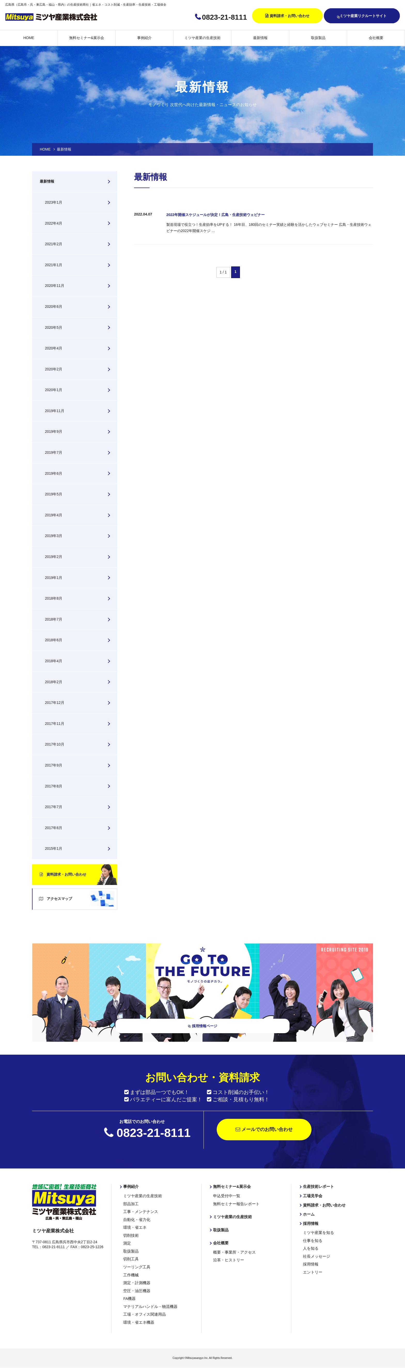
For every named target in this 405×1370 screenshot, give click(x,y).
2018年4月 (53, 661)
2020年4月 (53, 348)
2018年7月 (53, 619)
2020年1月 (53, 390)
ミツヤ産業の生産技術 (202, 38)
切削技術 (130, 1235)
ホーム (308, 1215)
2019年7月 (53, 452)
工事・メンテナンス (139, 1212)
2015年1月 (53, 848)
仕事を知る (312, 1241)
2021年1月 (53, 265)
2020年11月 (54, 286)
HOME (28, 38)
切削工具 (130, 1258)
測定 (126, 1243)
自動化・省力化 (136, 1220)
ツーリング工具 (136, 1266)
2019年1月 (53, 578)
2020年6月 (53, 306)
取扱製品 (318, 38)
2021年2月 (53, 244)
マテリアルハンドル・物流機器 (148, 1304)
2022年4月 (53, 223)
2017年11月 (54, 723)
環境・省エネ (134, 1228)
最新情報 (260, 38)
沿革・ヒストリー (227, 1260)
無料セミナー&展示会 (86, 38)
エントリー (312, 1271)
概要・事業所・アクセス (233, 1252)
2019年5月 (53, 494)
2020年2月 (53, 369)
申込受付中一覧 (225, 1197)
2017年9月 (53, 765)
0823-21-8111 (224, 17)
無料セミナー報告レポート (234, 1205)
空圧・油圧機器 (136, 1289)
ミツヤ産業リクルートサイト (362, 16)
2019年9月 (53, 431)
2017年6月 (53, 828)
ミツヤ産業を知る (317, 1233)
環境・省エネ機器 (137, 1319)
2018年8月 (53, 598)
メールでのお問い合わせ (264, 1131)
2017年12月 (54, 703)
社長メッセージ (315, 1256)
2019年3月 (53, 536)
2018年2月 (53, 682)
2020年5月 (53, 327)
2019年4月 (53, 515)
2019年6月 (53, 473)
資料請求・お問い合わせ (289, 16)
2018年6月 (53, 640)
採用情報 (310, 1224)
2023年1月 (53, 202)
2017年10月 (54, 744)
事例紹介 (144, 38)
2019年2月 (53, 557)
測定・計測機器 (136, 1281)
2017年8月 (53, 786)
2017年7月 (53, 807)
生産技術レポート (317, 1188)
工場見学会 (312, 1197)
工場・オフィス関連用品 (143, 1312)
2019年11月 (54, 411)
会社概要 (376, 38)
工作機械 (130, 1274)
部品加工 (130, 1205)
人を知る (310, 1248)
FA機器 (129, 1297)
